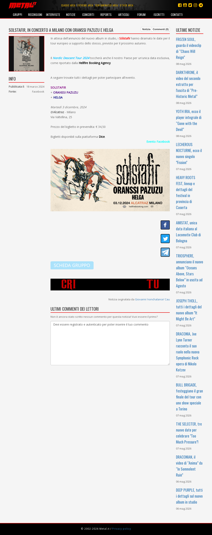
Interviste (53, 14)
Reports (106, 14)
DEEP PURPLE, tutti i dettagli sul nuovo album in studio (189, 496)
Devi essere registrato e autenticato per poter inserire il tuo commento (110, 343)
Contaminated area (106, 5)
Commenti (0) (161, 29)
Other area (126, 5)
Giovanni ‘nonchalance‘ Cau (152, 299)
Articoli (123, 14)
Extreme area (85, 5)
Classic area (68, 5)
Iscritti (159, 14)
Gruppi (17, 14)
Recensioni (35, 14)
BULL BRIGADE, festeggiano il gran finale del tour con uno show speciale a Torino (189, 396)
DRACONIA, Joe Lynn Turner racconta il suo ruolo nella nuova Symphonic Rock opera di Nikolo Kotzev (187, 351)
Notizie (70, 14)
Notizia (146, 29)
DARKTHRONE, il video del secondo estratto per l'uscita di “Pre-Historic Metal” (188, 84)
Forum (141, 14)
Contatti (177, 14)
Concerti (88, 14)
